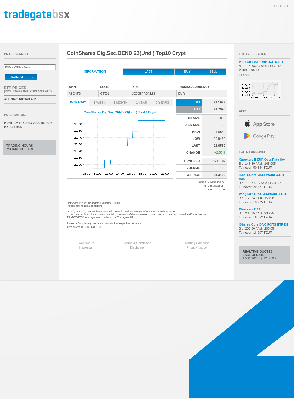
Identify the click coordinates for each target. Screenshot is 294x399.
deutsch (281, 6)
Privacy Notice (197, 247)
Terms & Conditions (137, 243)
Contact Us (86, 243)
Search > (21, 77)
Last (149, 71)
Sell (213, 71)
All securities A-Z (20, 99)
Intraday (78, 102)
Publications (16, 115)
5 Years (162, 102)
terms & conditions (91, 205)
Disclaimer (137, 247)
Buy (187, 71)
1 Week (100, 102)
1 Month (120, 102)
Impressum (86, 247)
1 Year (141, 102)
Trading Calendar (197, 243)
